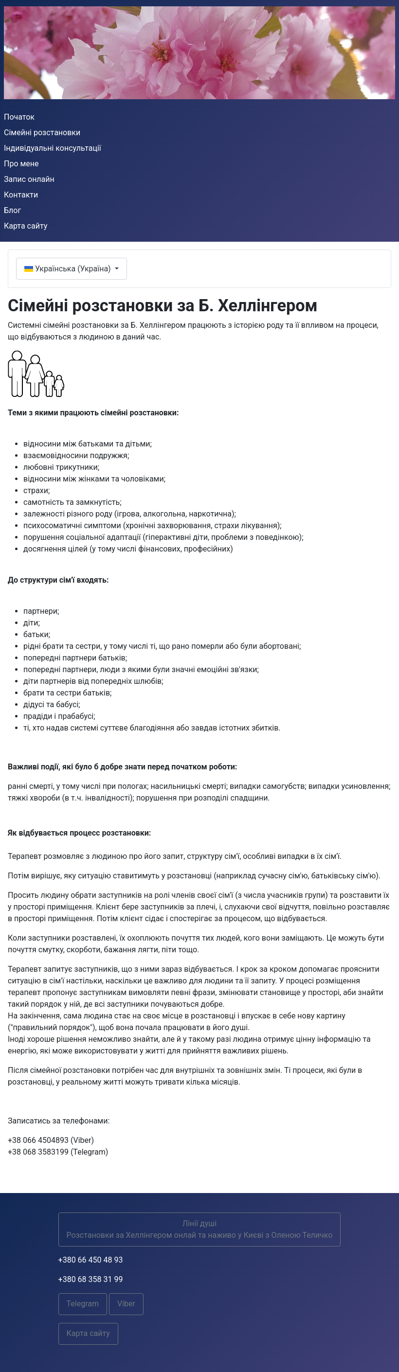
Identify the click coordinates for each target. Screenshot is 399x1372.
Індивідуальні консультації (52, 148)
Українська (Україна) (68, 268)
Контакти (21, 194)
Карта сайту (25, 226)
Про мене (21, 163)
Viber (126, 1303)
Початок (19, 117)
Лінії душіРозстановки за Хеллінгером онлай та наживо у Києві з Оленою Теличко (200, 1229)
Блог (12, 210)
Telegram (83, 1303)
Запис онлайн (29, 179)
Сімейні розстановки (42, 132)
